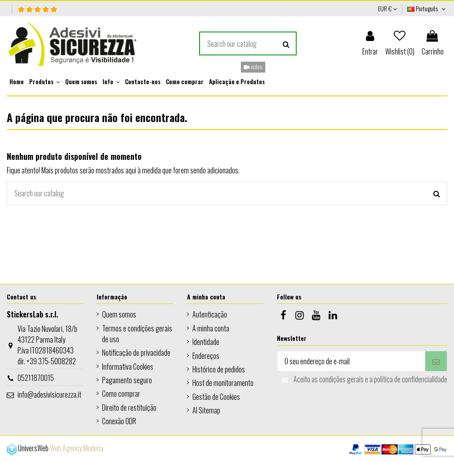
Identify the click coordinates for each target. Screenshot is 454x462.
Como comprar (121, 393)
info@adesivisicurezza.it (49, 394)
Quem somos (119, 314)
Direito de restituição (129, 407)
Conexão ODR (119, 421)
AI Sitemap (206, 410)
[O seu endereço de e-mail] (351, 361)
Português (427, 8)
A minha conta (210, 328)
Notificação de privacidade (136, 352)
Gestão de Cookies (216, 396)
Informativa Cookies (127, 366)
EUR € (387, 8)
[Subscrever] (436, 361)
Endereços (205, 355)
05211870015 (36, 377)
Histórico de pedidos (218, 369)
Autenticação (209, 314)
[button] (44, 81)
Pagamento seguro (127, 380)
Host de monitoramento (223, 382)
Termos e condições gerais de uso (137, 333)
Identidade (205, 341)
